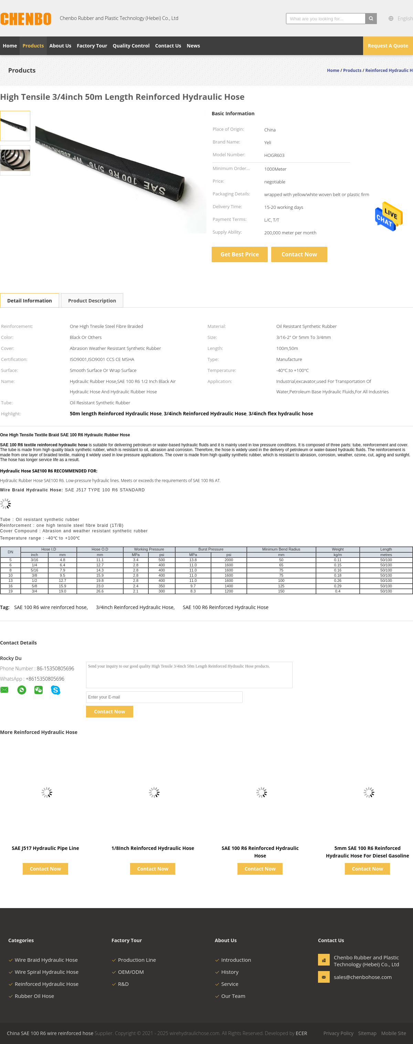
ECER (301, 1033)
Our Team (230, 995)
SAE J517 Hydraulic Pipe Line (45, 848)
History (227, 971)
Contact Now (299, 254)
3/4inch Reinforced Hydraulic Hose (134, 607)
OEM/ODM (128, 971)
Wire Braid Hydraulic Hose (43, 959)
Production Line (134, 959)
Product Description (92, 300)
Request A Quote (388, 45)
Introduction (233, 959)
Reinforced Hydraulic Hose (43, 983)
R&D (120, 983)
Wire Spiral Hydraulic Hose (43, 971)
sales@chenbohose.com (355, 976)
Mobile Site (393, 1033)
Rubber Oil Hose (31, 995)
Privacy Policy (338, 1033)
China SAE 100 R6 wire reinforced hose (50, 1033)
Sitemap (367, 1033)
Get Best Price (240, 254)
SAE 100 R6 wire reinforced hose (50, 607)
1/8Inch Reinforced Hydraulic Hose (153, 848)
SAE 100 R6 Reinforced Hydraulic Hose (225, 607)
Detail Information (29, 300)
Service (227, 983)
